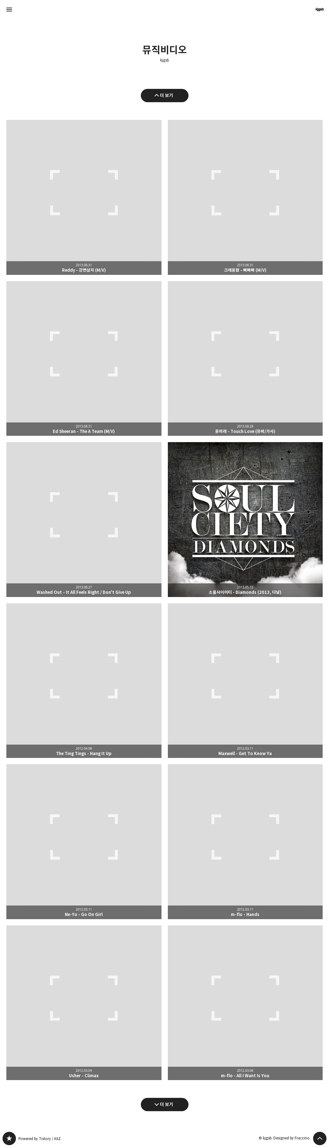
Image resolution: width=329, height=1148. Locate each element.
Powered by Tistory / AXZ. (40, 1138)
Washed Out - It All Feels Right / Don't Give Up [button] (83, 519)
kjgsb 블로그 (9, 1138)
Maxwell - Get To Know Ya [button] (245, 680)
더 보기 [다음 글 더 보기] (166, 1104)
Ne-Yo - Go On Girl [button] (83, 841)
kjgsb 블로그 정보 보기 (319, 9)
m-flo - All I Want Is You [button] (245, 1003)
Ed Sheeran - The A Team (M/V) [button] (83, 358)
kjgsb (164, 60)
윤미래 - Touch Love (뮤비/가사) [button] (245, 358)
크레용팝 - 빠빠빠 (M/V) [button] (245, 197)
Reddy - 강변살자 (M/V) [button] (83, 197)
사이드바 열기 (9, 9)
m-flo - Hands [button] (245, 841)
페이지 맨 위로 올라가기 (319, 1138)
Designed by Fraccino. (292, 1138)
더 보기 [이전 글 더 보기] (166, 95)
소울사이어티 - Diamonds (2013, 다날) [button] (245, 519)
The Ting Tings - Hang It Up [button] (83, 680)
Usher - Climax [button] (83, 1003)
